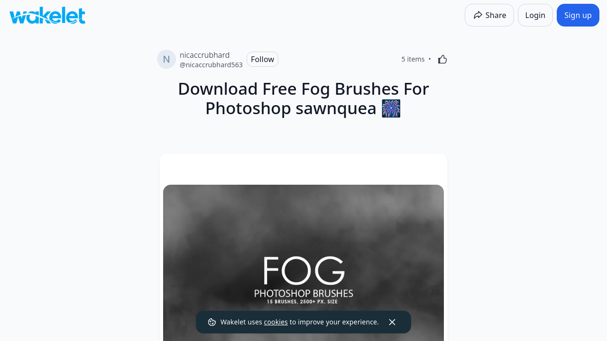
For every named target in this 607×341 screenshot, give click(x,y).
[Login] (535, 15)
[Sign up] (578, 15)
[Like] (442, 59)
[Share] (489, 15)
